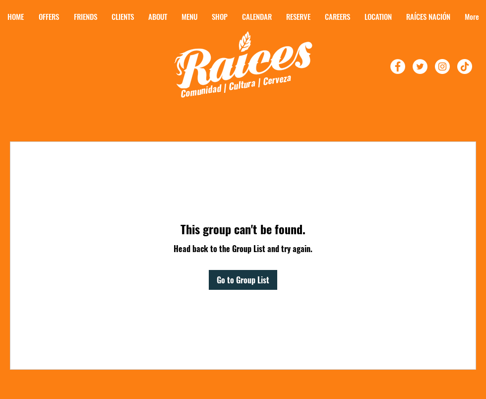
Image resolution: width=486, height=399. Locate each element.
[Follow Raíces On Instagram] (442, 66)
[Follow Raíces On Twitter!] (420, 66)
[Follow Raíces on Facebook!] (397, 66)
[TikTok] (464, 66)
